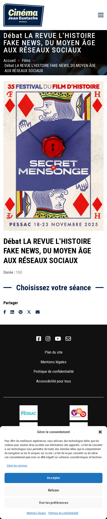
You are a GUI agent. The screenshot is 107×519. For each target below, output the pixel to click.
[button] (100, 432)
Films (26, 60)
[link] (38, 339)
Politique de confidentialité (63, 513)
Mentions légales (36, 513)
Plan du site (54, 352)
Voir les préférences (53, 503)
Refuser (53, 490)
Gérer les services (17, 465)
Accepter (53, 478)
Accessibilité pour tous (53, 381)
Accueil (9, 60)
